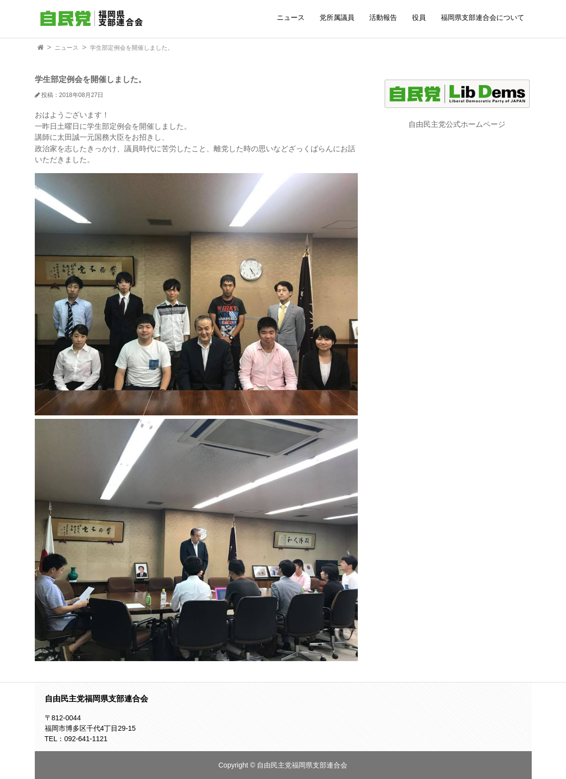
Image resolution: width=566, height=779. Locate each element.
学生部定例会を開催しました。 (131, 47)
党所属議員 (337, 17)
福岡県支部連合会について (482, 17)
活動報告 (383, 17)
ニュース (291, 17)
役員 (419, 17)
